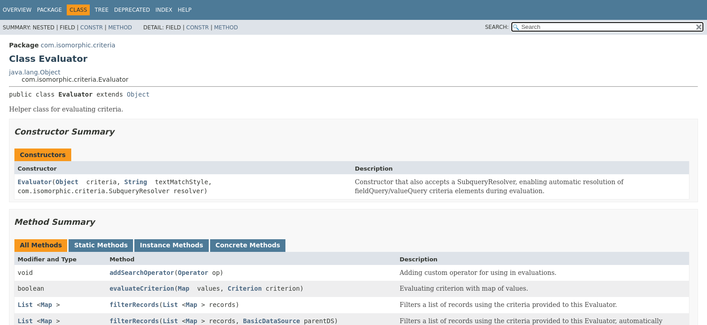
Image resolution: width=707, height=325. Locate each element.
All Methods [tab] (41, 245)
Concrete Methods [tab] (248, 245)
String (135, 182)
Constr (91, 27)
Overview (17, 10)
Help (185, 10)
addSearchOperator (142, 272)
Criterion (245, 288)
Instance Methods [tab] (171, 245)
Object (138, 94)
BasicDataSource (271, 321)
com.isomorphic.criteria (78, 45)
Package (49, 10)
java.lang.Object (34, 72)
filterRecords (134, 304)
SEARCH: (497, 27)
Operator (193, 272)
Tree (102, 10)
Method (120, 27)
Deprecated (132, 10)
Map (183, 288)
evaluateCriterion (142, 288)
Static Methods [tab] (101, 245)
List (25, 304)
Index (164, 10)
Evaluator (35, 182)
